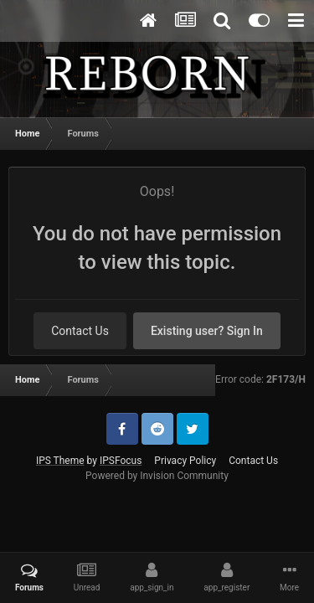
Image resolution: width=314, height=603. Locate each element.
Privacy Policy (185, 460)
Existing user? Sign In (207, 331)
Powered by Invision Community (157, 476)
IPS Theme (60, 460)
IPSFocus (121, 460)
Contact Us (80, 331)
